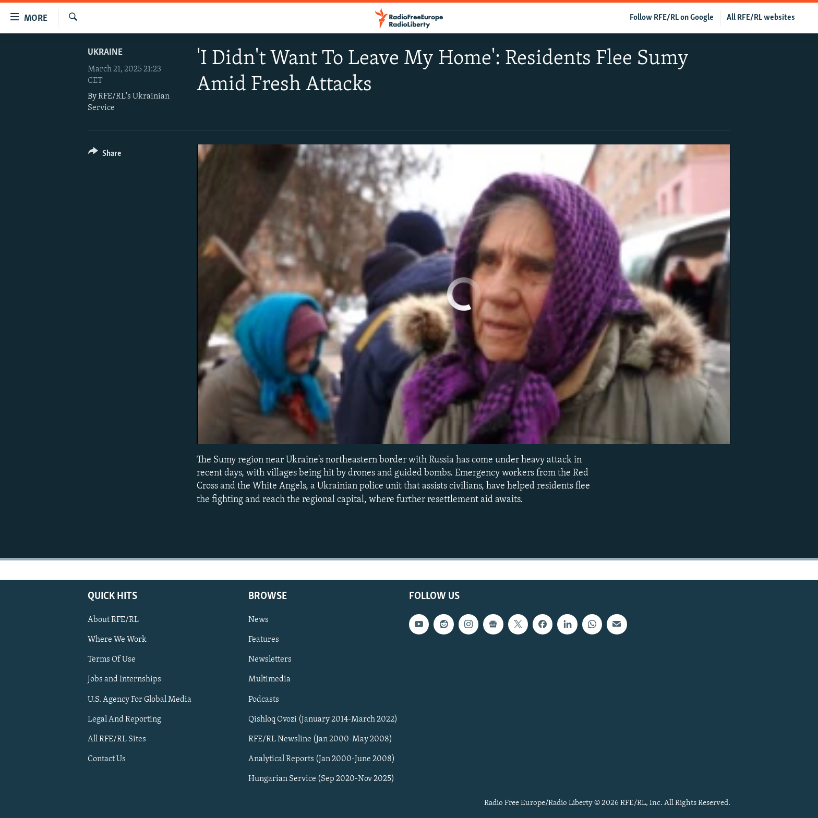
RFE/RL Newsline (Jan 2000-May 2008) (320, 739)
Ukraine (105, 52)
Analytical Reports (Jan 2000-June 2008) (321, 759)
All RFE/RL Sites (117, 739)
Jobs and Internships (124, 679)
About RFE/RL (113, 620)
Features (263, 640)
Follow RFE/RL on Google (672, 18)
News (258, 620)
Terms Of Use (112, 659)
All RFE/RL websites (761, 18)
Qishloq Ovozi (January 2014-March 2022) (323, 719)
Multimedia (269, 679)
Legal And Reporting (124, 719)
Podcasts (263, 699)
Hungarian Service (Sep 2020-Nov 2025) (321, 779)
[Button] (104, 155)
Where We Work (117, 640)
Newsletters (270, 659)
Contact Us (107, 759)
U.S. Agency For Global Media (139, 699)
